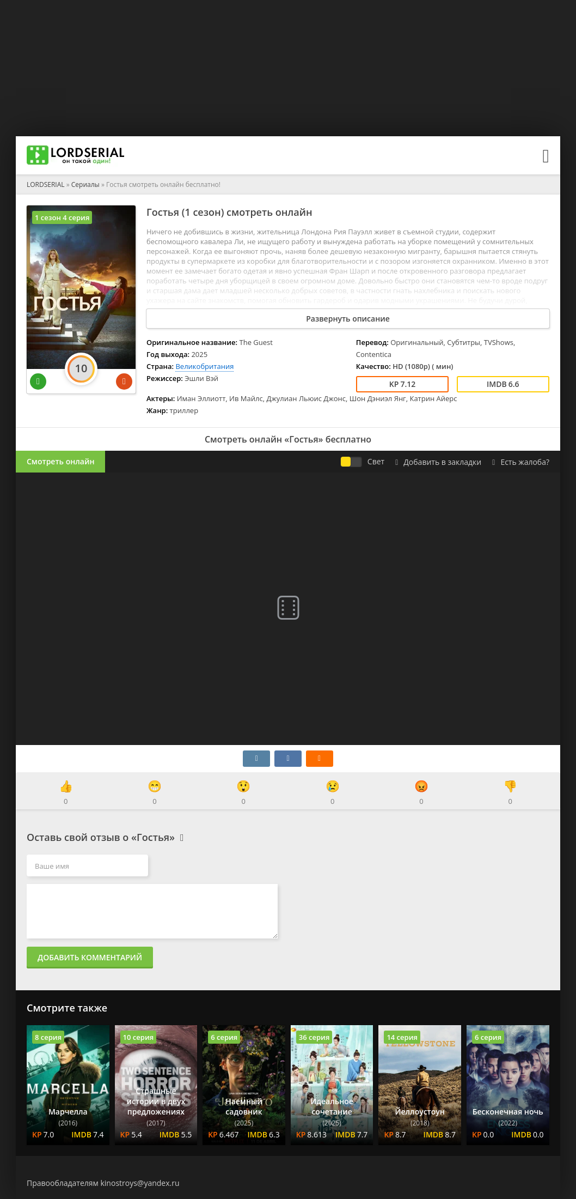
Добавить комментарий (90, 957)
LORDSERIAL (46, 184)
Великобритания (204, 366)
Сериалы (85, 184)
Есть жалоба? (520, 462)
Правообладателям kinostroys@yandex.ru (103, 1183)
